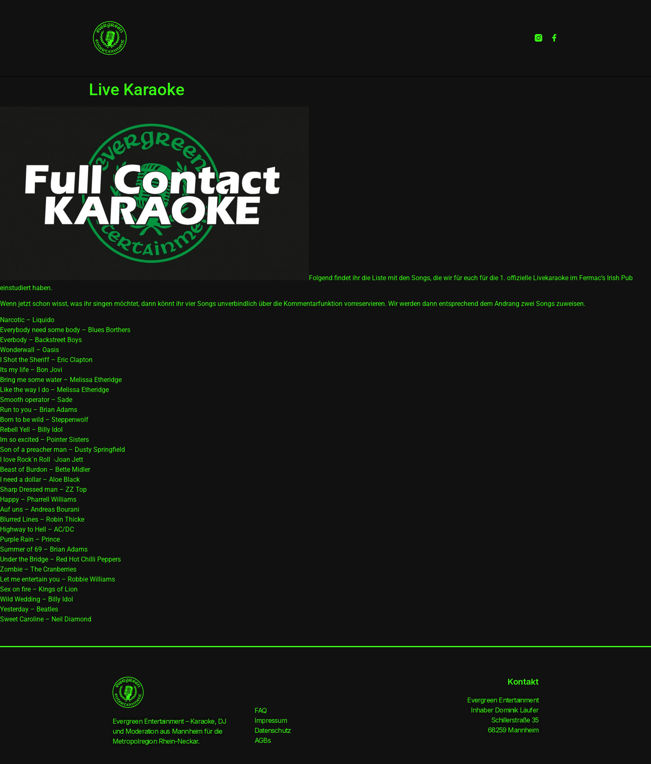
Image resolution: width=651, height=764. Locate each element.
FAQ (261, 710)
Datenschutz (273, 730)
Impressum (271, 720)
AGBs (263, 740)
